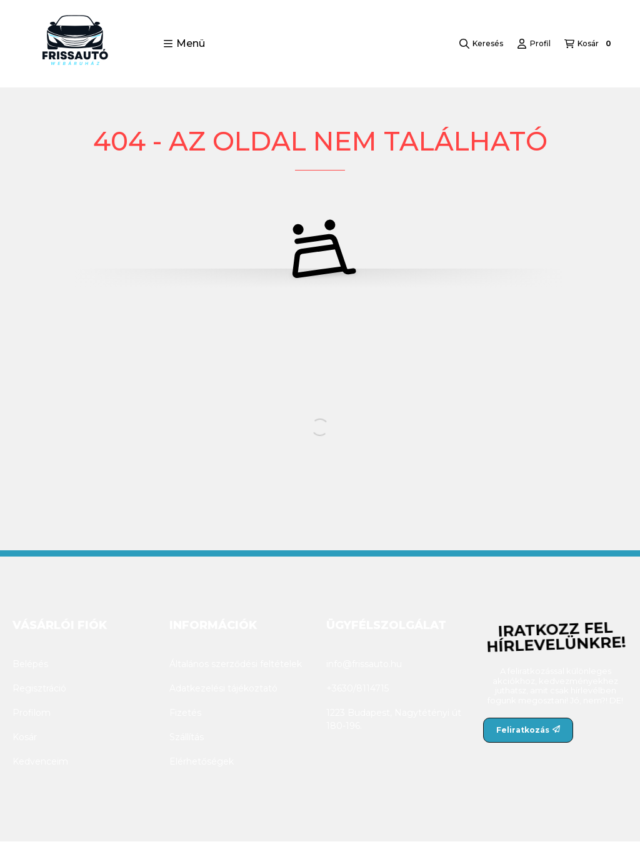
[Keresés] (481, 43)
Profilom (31, 712)
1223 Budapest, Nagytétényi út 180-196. (393, 719)
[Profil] (533, 43)
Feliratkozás (528, 730)
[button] (184, 43)
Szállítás (186, 737)
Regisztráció (39, 688)
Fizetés (185, 712)
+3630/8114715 (357, 688)
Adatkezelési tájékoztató (223, 688)
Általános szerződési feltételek (235, 664)
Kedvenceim (40, 761)
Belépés (30, 664)
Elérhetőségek (201, 761)
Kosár (24, 737)
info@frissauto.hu (364, 664)
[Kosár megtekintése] (589, 43)
